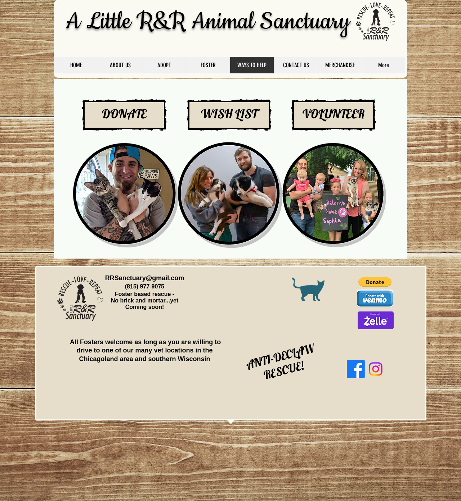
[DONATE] (124, 115)
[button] (374, 282)
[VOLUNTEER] (333, 115)
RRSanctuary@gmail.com (144, 278)
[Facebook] (356, 369)
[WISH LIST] (229, 115)
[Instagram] (376, 369)
